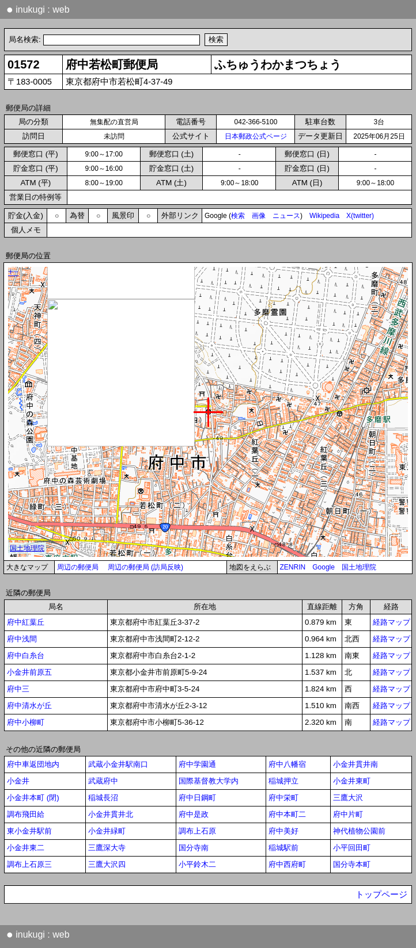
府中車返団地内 (33, 764)
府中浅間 (22, 638)
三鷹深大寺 (107, 847)
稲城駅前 (283, 847)
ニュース (286, 216)
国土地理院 (359, 567)
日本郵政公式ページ (256, 136)
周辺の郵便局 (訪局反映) (145, 567)
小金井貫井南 (355, 764)
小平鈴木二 (197, 864)
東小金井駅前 (29, 831)
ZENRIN (293, 567)
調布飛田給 (25, 814)
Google (323, 567)
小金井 (18, 781)
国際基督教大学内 (209, 781)
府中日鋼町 (197, 797)
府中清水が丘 (29, 705)
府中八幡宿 (287, 764)
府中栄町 (283, 797)
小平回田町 (351, 847)
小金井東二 (25, 847)
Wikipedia (324, 216)
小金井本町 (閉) (33, 797)
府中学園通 (197, 764)
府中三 (18, 689)
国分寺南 (194, 847)
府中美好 (283, 831)
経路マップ (391, 622)
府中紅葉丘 (25, 622)
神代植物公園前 (359, 831)
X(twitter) (360, 216)
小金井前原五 (29, 672)
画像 (259, 216)
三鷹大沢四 (107, 864)
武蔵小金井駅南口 (118, 764)
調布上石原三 (29, 864)
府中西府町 (287, 864)
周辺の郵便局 (78, 567)
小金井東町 (351, 781)
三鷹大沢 (348, 797)
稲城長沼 (103, 797)
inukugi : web (38, 9)
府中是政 (194, 814)
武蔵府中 (103, 781)
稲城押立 (283, 781)
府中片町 (348, 814)
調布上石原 (197, 831)
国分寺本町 (351, 864)
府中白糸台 (25, 655)
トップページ (381, 894)
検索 (238, 216)
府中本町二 (287, 814)
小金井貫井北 (110, 814)
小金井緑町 (107, 831)
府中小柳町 (25, 722)
